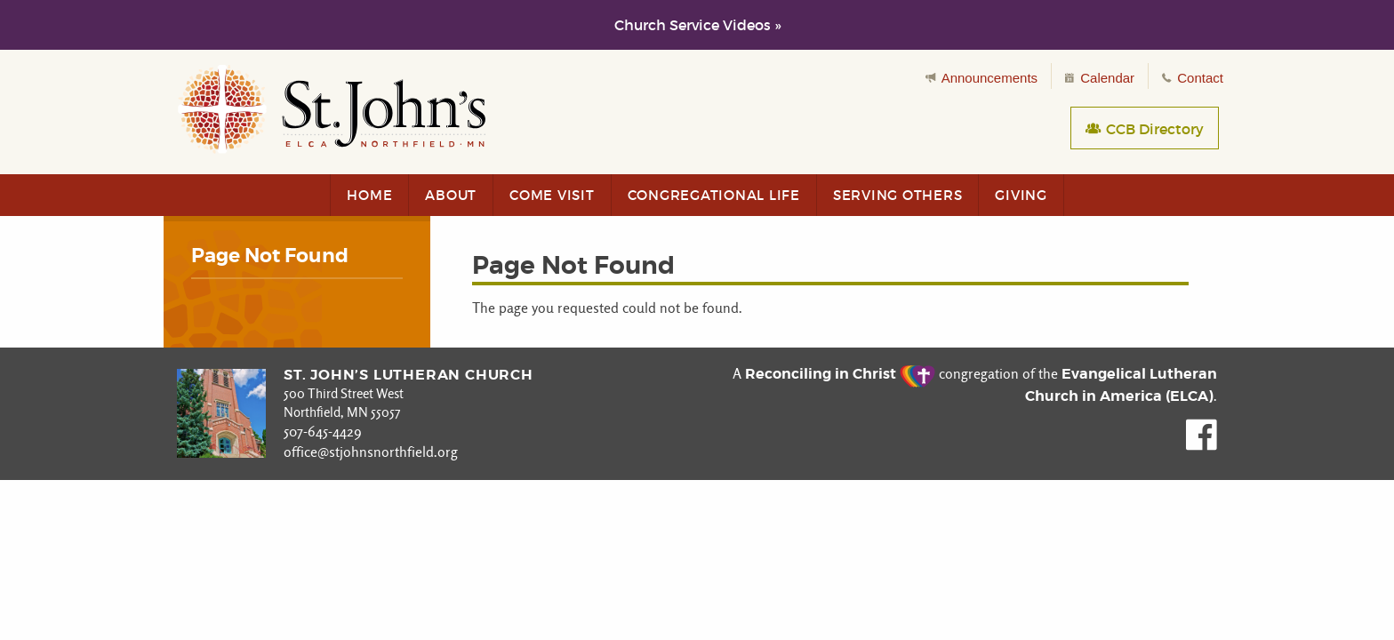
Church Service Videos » (697, 25)
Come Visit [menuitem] (552, 195)
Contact (1192, 77)
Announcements (981, 77)
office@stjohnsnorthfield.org (371, 452)
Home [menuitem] (369, 195)
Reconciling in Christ (840, 373)
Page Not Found (269, 256)
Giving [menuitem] (1021, 195)
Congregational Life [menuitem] (714, 195)
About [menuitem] (451, 195)
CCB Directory (1145, 129)
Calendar (1099, 77)
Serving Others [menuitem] (898, 195)
